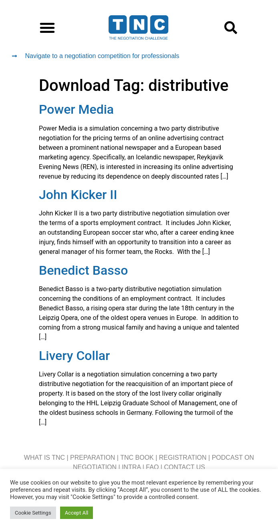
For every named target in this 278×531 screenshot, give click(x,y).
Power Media (76, 109)
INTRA (131, 467)
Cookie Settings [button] (33, 513)
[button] (47, 28)
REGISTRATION (183, 457)
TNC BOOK (137, 457)
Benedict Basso (83, 270)
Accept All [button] (77, 513)
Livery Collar (74, 355)
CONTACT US (184, 467)
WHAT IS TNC (44, 457)
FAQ (152, 467)
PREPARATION (92, 457)
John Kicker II (78, 194)
